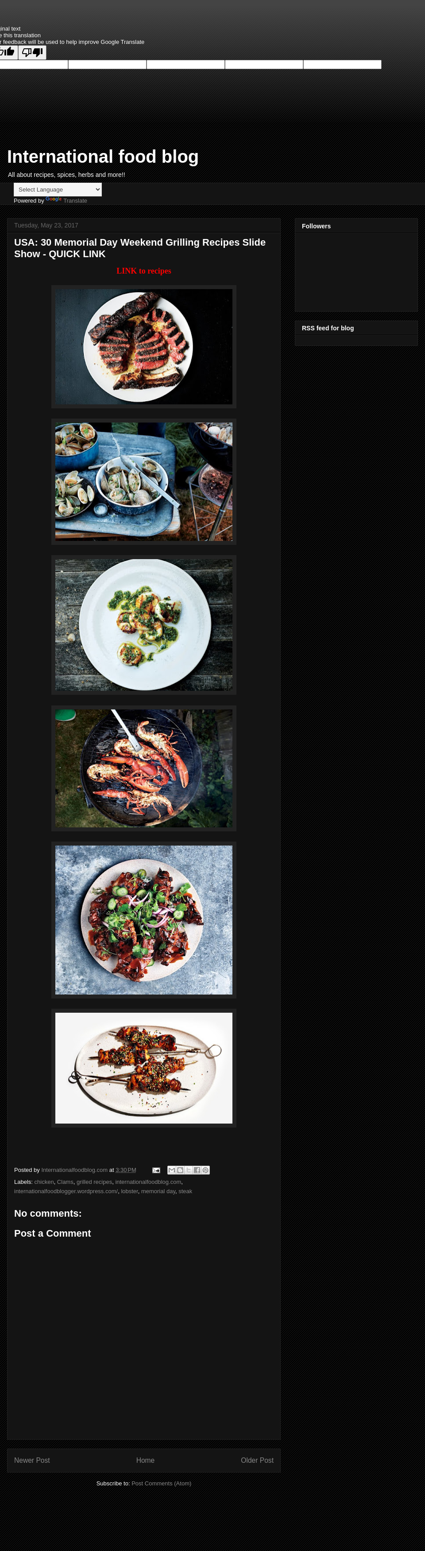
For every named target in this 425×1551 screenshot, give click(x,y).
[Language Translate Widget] (58, 189)
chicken (44, 1182)
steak (185, 1191)
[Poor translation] (32, 52)
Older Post (257, 1460)
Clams (65, 1182)
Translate (66, 200)
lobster (129, 1191)
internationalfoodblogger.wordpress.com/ (66, 1191)
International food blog (103, 156)
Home (145, 1460)
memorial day (158, 1191)
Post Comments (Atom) (161, 1483)
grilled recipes (94, 1182)
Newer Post (32, 1460)
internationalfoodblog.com (148, 1182)
